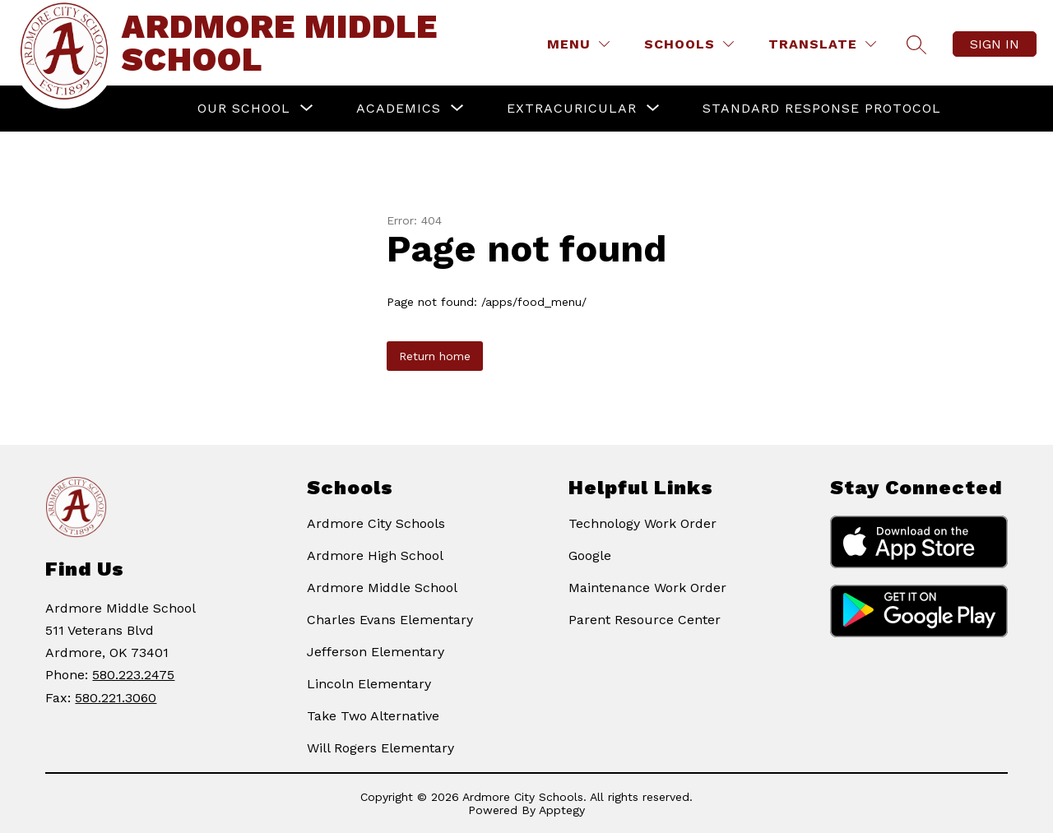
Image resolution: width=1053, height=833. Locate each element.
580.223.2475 (133, 675)
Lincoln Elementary (369, 684)
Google (589, 555)
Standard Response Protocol (822, 108)
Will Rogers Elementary (380, 748)
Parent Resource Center (644, 619)
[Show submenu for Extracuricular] (572, 108)
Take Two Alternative (373, 716)
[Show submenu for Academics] (398, 108)
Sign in (994, 44)
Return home (435, 356)
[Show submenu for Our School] (243, 108)
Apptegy (562, 810)
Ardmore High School (375, 555)
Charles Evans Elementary (390, 619)
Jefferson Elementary (375, 651)
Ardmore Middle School (382, 587)
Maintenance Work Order (647, 587)
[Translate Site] (822, 44)
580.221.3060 (115, 698)
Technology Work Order (642, 523)
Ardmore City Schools (376, 523)
